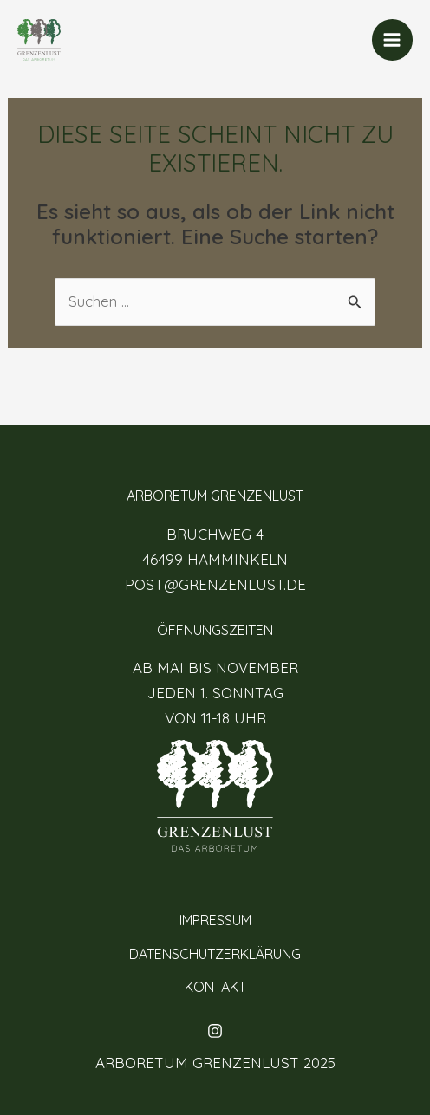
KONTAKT (215, 986)
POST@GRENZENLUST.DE (215, 584)
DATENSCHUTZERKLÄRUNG (215, 954)
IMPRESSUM (215, 920)
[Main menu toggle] (393, 40)
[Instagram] (215, 1031)
